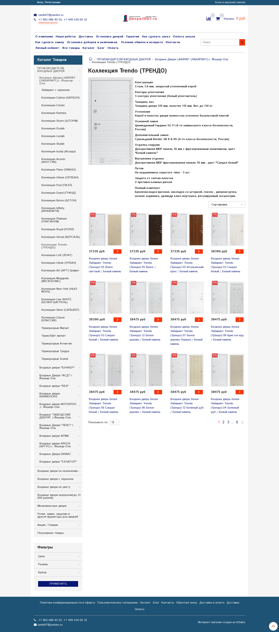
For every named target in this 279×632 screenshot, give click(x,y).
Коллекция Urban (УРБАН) (58, 263)
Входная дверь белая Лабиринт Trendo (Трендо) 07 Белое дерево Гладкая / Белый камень (186, 335)
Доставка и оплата (211, 603)
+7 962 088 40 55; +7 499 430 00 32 (62, 20)
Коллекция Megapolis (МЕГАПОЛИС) (55, 279)
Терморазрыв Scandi (54, 359)
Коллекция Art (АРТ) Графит (60, 271)
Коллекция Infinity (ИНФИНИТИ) (52, 209)
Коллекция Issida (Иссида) (58, 151)
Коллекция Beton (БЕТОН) (58, 200)
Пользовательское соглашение (117, 603)
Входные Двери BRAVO (55, 454)
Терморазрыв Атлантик (56, 344)
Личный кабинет (47, 48)
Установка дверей (109, 37)
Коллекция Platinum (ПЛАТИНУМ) (54, 220)
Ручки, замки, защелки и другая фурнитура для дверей (57, 515)
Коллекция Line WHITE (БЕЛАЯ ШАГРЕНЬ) (56, 300)
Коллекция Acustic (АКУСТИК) (53, 160)
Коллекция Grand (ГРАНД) (58, 193)
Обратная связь (186, 603)
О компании (44, 37)
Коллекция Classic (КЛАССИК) (53, 319)
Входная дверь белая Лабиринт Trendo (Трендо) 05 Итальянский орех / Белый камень (187, 265)
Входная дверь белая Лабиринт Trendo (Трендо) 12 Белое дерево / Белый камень (145, 333)
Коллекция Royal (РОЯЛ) (57, 229)
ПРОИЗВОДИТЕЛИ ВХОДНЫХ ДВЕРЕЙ (124, 59)
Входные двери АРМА (54, 436)
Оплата (113, 48)
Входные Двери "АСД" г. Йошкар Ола (56, 376)
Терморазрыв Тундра (55, 351)
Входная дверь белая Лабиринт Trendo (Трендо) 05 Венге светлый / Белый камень (105, 265)
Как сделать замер (49, 42)
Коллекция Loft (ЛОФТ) (56, 255)
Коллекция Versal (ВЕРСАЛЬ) (60, 237)
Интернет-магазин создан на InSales (221, 622)
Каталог (89, 48)
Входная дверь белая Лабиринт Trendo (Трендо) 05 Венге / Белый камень (144, 265)
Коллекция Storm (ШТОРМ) (59, 121)
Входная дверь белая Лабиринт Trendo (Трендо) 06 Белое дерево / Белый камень (145, 405)
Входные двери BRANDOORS (49, 395)
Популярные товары (50, 533)
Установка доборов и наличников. (92, 42)
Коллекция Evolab (53, 129)
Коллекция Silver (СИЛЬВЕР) (60, 310)
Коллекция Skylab (52, 144)
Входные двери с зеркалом (55, 479)
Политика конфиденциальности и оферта (67, 603)
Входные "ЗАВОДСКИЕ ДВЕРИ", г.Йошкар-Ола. (55, 416)
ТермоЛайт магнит (53, 336)
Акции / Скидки (47, 525)
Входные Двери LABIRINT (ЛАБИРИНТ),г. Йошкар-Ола (191, 59)
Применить (58, 584)
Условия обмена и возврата (142, 42)
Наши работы (66, 37)
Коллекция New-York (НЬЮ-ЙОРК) (59, 290)
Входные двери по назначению (57, 471)
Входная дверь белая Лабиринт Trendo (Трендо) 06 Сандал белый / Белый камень (103, 405)
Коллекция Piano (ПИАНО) (58, 170)
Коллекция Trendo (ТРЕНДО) (54, 246)
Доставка (86, 37)
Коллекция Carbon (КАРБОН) (60, 98)
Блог (101, 48)
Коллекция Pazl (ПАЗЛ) (56, 185)
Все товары (71, 48)
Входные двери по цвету (53, 487)
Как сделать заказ (156, 37)
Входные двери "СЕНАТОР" (58, 462)
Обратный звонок (47, 23)
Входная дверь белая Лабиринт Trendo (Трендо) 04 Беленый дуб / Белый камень (225, 405)
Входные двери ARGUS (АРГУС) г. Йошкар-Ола (55, 445)
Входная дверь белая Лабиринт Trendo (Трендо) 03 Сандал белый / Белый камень (225, 265)
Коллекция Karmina (53, 113)
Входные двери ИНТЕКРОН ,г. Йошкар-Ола (57, 405)
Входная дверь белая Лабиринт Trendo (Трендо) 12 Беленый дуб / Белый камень (187, 405)
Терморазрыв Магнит (55, 328)
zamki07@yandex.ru (50, 15)
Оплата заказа (184, 37)
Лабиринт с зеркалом (55, 90)
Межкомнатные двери (51, 506)
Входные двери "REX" (54, 386)
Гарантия (132, 37)
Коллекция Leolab (53, 136)
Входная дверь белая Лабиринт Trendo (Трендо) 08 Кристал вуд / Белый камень (227, 333)
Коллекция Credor (53, 105)
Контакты (173, 42)
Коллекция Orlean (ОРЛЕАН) (59, 178)
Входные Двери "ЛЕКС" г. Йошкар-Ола (56, 426)
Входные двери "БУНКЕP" (57, 368)
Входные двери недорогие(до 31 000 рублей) (59, 496)
